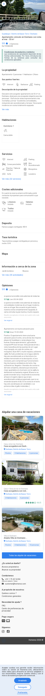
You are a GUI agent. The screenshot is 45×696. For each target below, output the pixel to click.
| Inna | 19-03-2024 (17, 353)
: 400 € (25, 242)
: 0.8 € (9, 260)
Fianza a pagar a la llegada (12, 242)
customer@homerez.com (13, 629)
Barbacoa (24, 89)
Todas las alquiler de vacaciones (22, 597)
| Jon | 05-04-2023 (16, 318)
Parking (37, 89)
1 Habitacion (28, 78)
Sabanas (29, 215)
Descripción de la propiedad (15, 94)
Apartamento (7, 78)
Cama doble (8, 146)
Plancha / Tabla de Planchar (13, 180)
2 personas (17, 78)
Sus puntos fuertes (11, 83)
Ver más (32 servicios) (11, 191)
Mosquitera (32, 181)
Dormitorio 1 (9, 136)
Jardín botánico (8, 288)
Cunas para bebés (14, 175)
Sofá (9, 186)
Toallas (11, 222)
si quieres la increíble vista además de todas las (22, 314)
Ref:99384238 (7, 47)
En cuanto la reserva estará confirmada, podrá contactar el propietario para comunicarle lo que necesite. (21, 208)
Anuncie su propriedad (12, 612)
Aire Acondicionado (34, 175)
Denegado (22, 687)
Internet (10, 89)
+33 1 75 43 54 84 (11, 622)
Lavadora (32, 186)
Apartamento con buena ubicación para (19, 349)
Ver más (5, 119)
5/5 (5, 44)
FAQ (4, 654)
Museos (26, 288)
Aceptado (22, 681)
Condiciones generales (12, 644)
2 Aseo (36, 78)
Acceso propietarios (10, 609)
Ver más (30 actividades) (12, 293)
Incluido (11, 218)
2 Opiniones (14, 45)
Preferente (23, 693)
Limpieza (12, 215)
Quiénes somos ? (9, 640)
